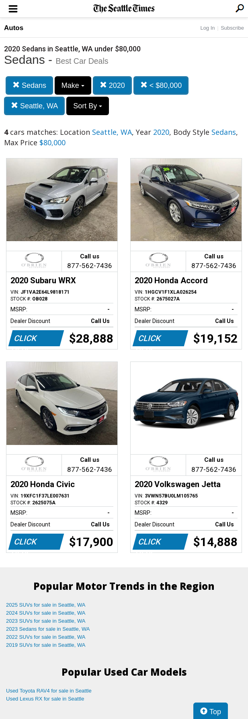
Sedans (29, 85)
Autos (13, 28)
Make (72, 85)
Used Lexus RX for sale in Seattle (45, 699)
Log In (207, 28)
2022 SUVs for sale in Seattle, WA (46, 637)
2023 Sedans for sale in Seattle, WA (48, 629)
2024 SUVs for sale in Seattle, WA (46, 613)
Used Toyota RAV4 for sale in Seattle (49, 691)
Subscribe (232, 28)
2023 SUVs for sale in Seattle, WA (46, 621)
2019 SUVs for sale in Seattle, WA (46, 645)
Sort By (87, 106)
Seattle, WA (34, 106)
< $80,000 (161, 85)
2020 (112, 85)
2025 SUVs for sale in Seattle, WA (46, 605)
